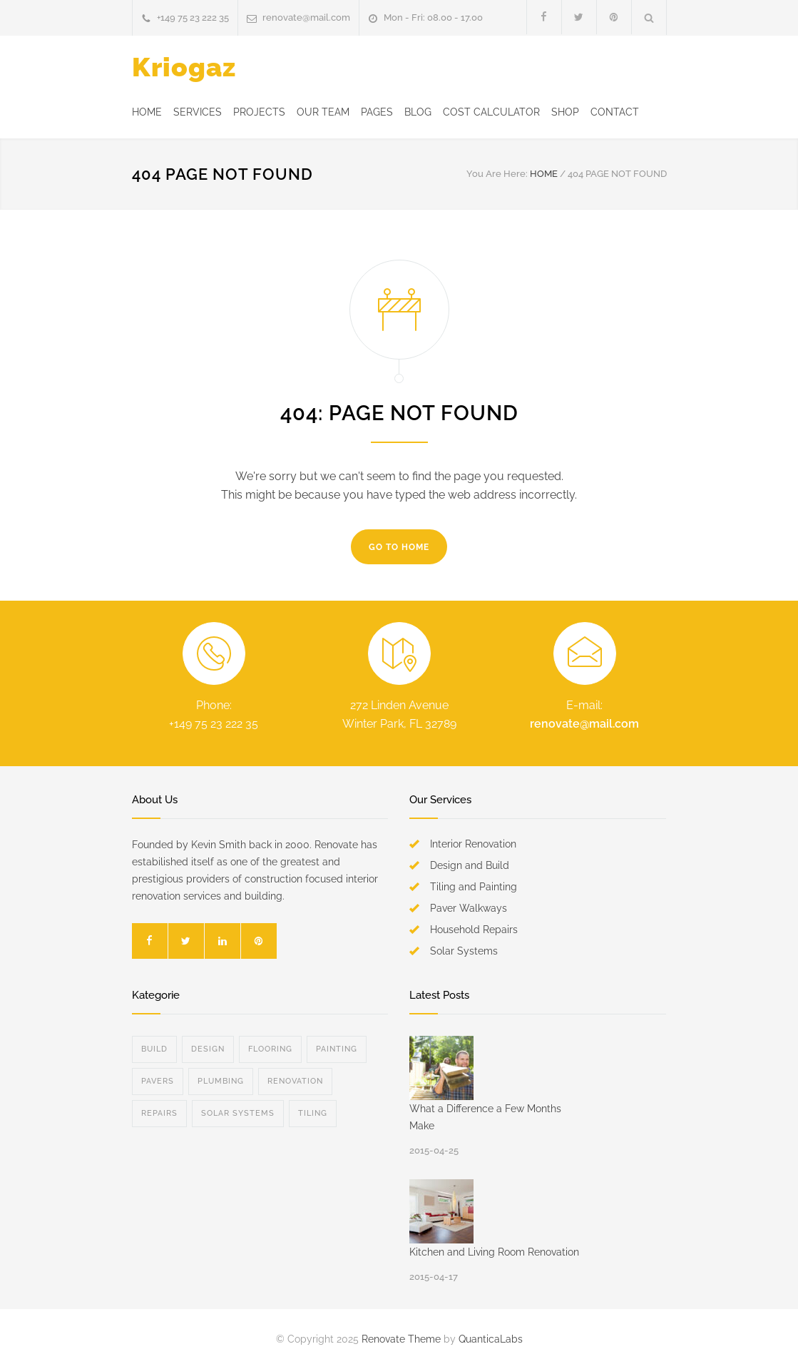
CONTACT (614, 112)
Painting (336, 1049)
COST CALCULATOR (491, 112)
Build (154, 1049)
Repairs (159, 1113)
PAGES (377, 112)
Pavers (157, 1081)
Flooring (270, 1049)
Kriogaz (184, 67)
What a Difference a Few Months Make (485, 1117)
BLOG (417, 112)
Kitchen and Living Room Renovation (494, 1252)
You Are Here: (497, 173)
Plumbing (221, 1081)
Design (208, 1049)
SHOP (565, 112)
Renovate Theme (401, 1339)
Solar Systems (238, 1113)
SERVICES (197, 112)
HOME (147, 112)
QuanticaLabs (491, 1339)
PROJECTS (259, 112)
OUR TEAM (323, 112)
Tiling (312, 1113)
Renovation (295, 1081)
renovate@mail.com (306, 17)
